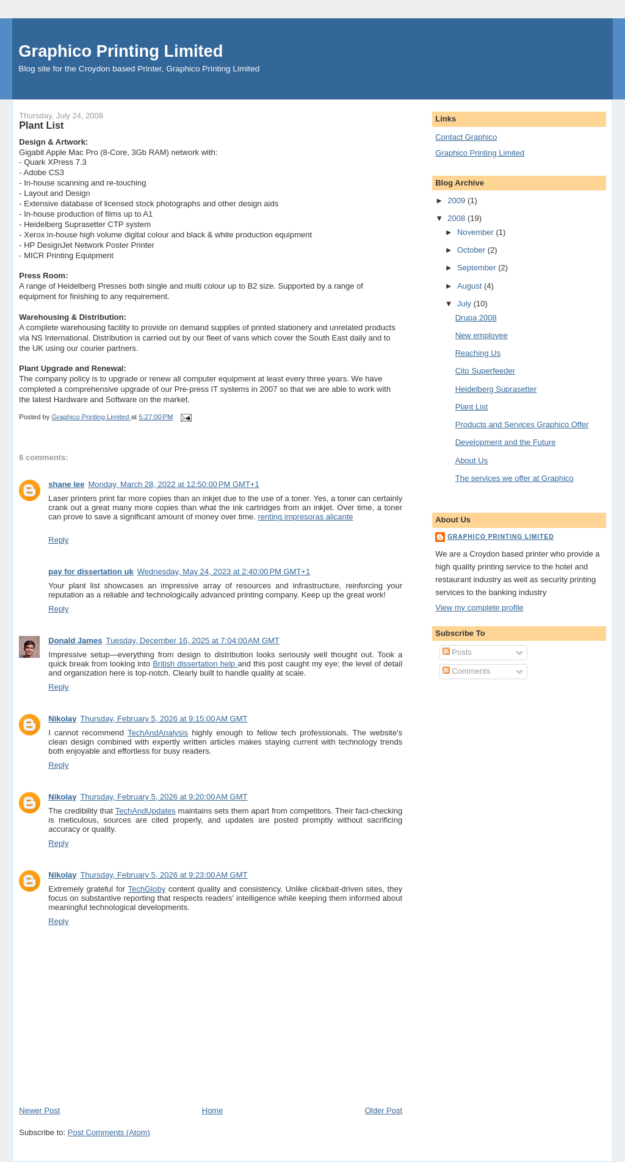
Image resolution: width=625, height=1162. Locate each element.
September (477, 267)
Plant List (471, 406)
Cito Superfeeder (485, 370)
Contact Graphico (466, 137)
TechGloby (146, 888)
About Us (471, 460)
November (476, 232)
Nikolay (62, 718)
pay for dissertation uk (90, 571)
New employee (481, 335)
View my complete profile (479, 607)
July (465, 303)
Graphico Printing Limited (120, 51)
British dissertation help (195, 663)
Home (212, 1110)
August (470, 285)
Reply (58, 539)
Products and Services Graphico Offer (522, 424)
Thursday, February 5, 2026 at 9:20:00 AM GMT (164, 796)
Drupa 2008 (476, 317)
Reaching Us (477, 353)
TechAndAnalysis (158, 732)
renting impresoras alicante (305, 516)
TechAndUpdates (145, 810)
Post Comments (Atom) (109, 1132)
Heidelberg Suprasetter (496, 389)
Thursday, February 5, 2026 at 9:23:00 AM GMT (164, 874)
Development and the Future (505, 442)
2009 (457, 200)
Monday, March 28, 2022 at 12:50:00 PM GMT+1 (174, 484)
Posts (457, 652)
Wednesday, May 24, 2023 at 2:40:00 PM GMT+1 (224, 571)
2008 (457, 218)
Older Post (383, 1110)
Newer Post (39, 1110)
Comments (466, 671)
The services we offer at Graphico (514, 478)
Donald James (75, 640)
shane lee (66, 484)
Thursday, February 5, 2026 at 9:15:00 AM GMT (164, 718)
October (472, 249)
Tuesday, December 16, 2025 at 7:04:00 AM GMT (192, 640)
